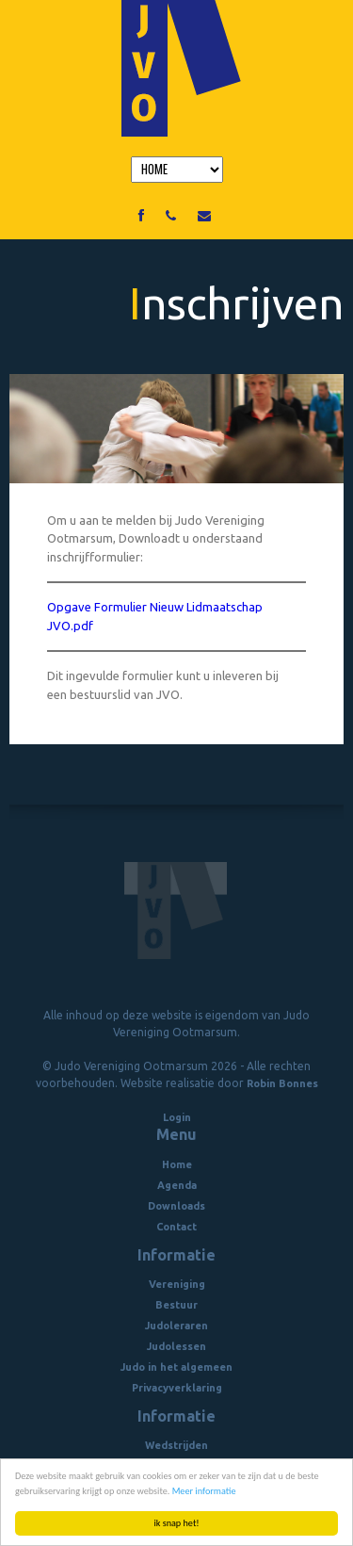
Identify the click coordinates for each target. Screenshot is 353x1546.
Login (177, 1117)
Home (177, 1164)
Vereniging (177, 1284)
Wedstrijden (176, 1445)
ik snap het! (176, 1523)
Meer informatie (204, 1491)
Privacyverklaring (177, 1387)
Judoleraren (176, 1325)
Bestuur (176, 1304)
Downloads (176, 1206)
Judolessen (176, 1346)
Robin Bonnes (282, 1083)
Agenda (177, 1185)
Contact (176, 1226)
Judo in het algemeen (176, 1367)
